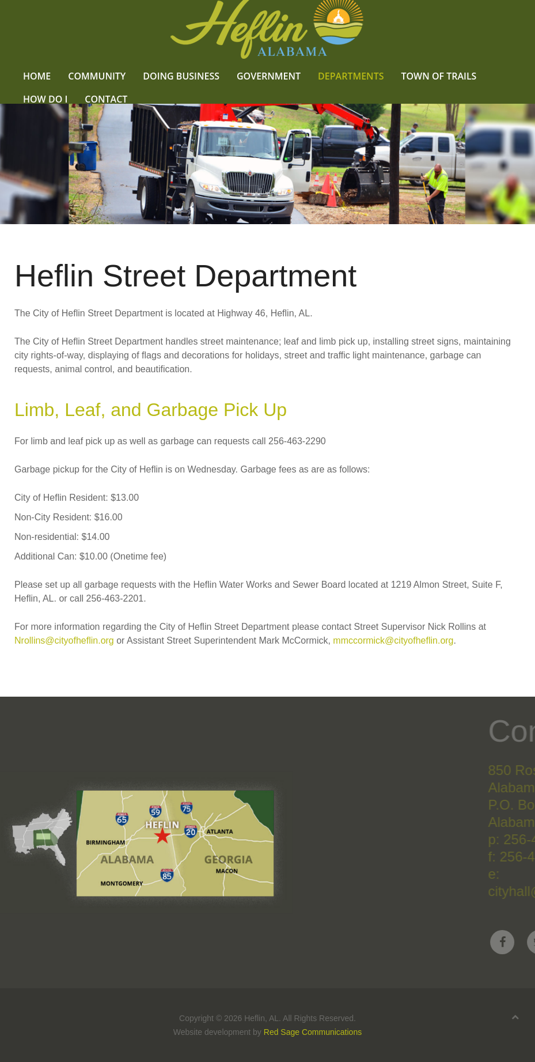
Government (269, 76)
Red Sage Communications (313, 1032)
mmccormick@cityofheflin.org (393, 640)
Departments (351, 76)
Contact (106, 99)
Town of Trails (438, 76)
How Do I (45, 99)
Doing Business (181, 76)
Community (97, 76)
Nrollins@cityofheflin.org (64, 640)
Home (37, 76)
